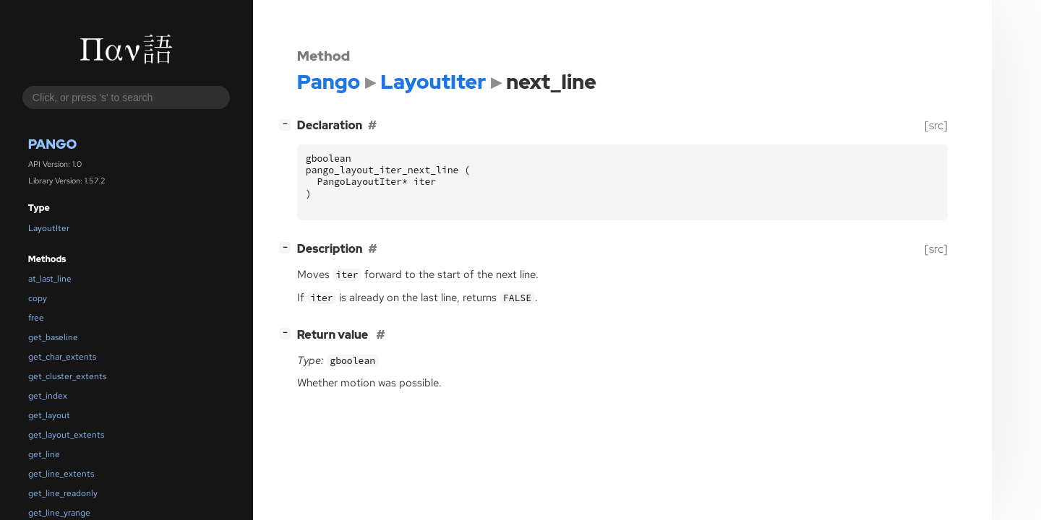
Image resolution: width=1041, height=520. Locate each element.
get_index (47, 396)
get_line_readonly (63, 493)
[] (287, 124)
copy (37, 298)
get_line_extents (61, 474)
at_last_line (50, 279)
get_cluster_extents (67, 376)
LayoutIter (48, 228)
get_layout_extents (66, 435)
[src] (936, 125)
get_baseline (53, 337)
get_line (44, 454)
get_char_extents (62, 357)
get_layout (49, 415)
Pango (52, 144)
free (36, 318)
